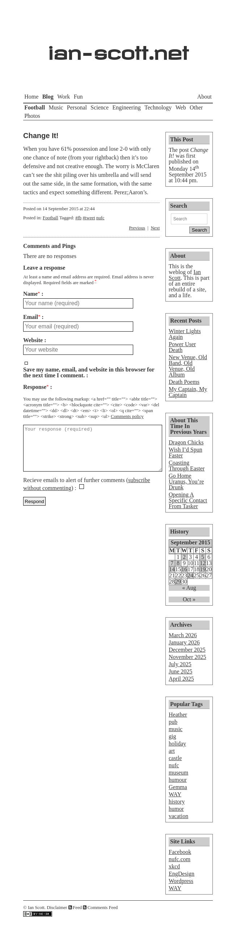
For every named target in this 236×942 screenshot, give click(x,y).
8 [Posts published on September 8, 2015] (178, 563)
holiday (177, 743)
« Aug (189, 588)
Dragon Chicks (186, 442)
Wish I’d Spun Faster (185, 452)
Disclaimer (57, 907)
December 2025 (187, 650)
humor (176, 809)
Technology (158, 107)
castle (175, 758)
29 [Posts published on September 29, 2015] (178, 582)
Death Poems (184, 382)
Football (34, 107)
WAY (175, 794)
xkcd (174, 866)
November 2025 (187, 657)
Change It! (41, 136)
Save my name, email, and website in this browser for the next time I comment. (88, 372)
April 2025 (181, 679)
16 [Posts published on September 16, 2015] (184, 569)
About (204, 97)
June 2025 (180, 671)
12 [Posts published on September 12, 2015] (203, 563)
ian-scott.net (118, 49)
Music (56, 107)
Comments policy (127, 416)
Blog (48, 97)
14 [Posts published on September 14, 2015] (172, 569)
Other (196, 107)
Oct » (189, 599)
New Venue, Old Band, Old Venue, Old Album (188, 366)
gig (172, 736)
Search (178, 206)
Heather (178, 714)
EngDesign (181, 874)
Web (181, 107)
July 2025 (180, 664)
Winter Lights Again (185, 334)
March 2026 (183, 635)
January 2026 (184, 642)
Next (155, 228)
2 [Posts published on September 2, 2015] (184, 557)
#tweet (89, 217)
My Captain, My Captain (188, 392)
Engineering (126, 107)
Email (31, 317)
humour (178, 780)
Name (31, 294)
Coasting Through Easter (187, 466)
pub (173, 722)
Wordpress (181, 881)
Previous (137, 228)
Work (63, 97)
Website (33, 340)
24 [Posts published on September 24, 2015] (190, 575)
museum (178, 772)
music (175, 729)
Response (36, 387)
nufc (100, 217)
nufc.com (179, 859)
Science (99, 107)
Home (31, 97)
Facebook (180, 852)
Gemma (178, 787)
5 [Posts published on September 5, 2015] (202, 557)
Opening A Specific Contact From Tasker (188, 500)
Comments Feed (103, 907)
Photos (32, 116)
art (172, 751)
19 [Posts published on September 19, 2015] (203, 569)
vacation (178, 816)
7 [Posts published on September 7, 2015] (171, 563)
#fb (78, 217)
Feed (77, 907)
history (177, 801)
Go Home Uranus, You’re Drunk (186, 481)
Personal (77, 107)
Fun (78, 97)
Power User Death (182, 347)
